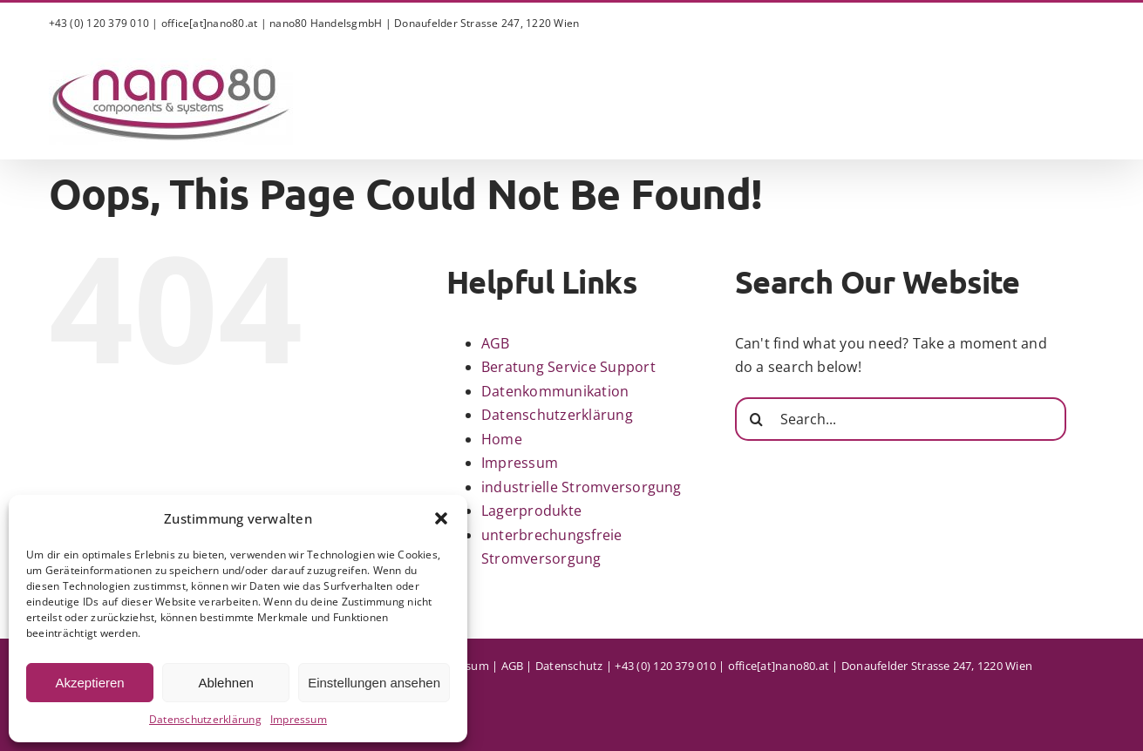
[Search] (757, 419)
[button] (441, 518)
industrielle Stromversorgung (581, 487)
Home (501, 439)
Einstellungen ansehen (374, 682)
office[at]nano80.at (209, 23)
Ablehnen (225, 682)
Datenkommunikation (555, 391)
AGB (495, 343)
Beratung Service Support (568, 366)
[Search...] (900, 419)
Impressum (298, 719)
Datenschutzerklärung (205, 719)
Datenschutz (569, 665)
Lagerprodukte (531, 510)
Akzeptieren (89, 682)
